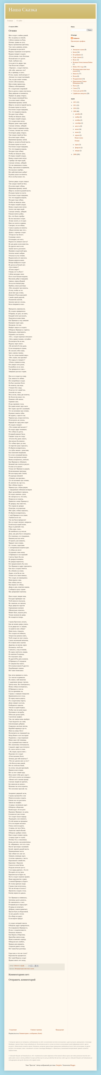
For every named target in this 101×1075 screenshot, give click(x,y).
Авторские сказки (78, 49)
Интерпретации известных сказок (24, 968)
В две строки (77, 57)
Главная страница (36, 1030)
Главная (10, 21)
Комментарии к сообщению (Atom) (30, 1033)
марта (77, 144)
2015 (75, 102)
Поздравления (77, 79)
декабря (77, 114)
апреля (77, 135)
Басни (75, 52)
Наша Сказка (23, 9)
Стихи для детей (78, 91)
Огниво (77, 141)
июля (77, 129)
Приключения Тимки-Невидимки (80, 82)
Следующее (13, 1030)
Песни (75, 76)
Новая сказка (79, 138)
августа (77, 126)
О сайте (19, 21)
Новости (75, 73)
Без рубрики (77, 55)
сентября (78, 123)
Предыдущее (60, 1030)
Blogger (72, 1065)
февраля (78, 147)
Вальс (75, 60)
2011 (75, 105)
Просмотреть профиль (78, 41)
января (77, 150)
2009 (75, 111)
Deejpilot (59, 1065)
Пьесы (75, 86)
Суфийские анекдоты (79, 93)
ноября (77, 117)
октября (77, 120)
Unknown (76, 38)
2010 (75, 108)
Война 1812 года (78, 67)
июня (77, 132)
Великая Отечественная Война (82, 62)
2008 (75, 154)
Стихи (75, 88)
